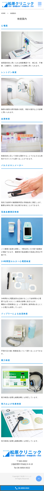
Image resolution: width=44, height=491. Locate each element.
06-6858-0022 (23, 468)
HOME (3, 13)
